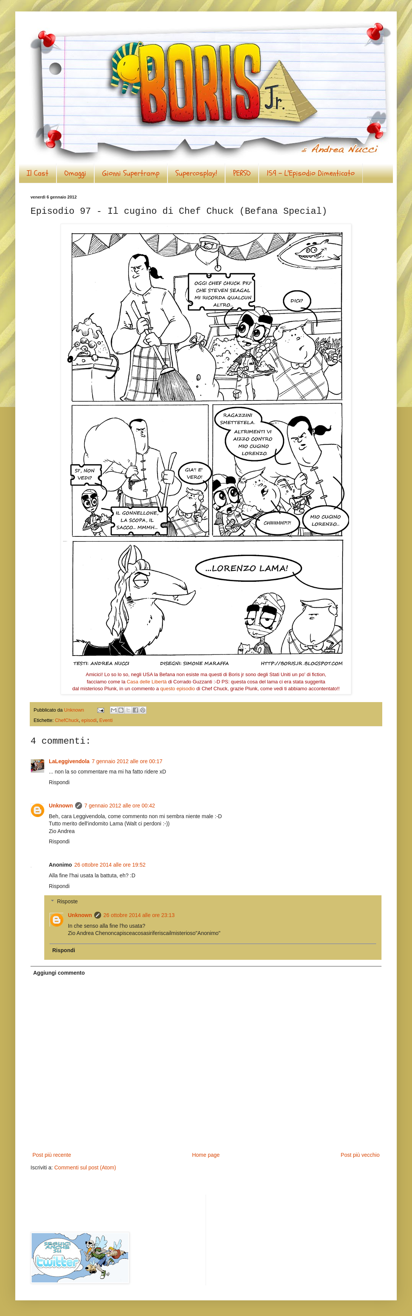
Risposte (67, 902)
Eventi (106, 720)
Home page (205, 1155)
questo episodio (177, 688)
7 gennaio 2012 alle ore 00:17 (127, 761)
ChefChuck (67, 720)
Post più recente (51, 1155)
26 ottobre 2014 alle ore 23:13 (139, 915)
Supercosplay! (196, 173)
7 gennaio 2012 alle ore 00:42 (119, 806)
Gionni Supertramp (130, 173)
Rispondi (59, 782)
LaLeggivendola (69, 761)
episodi (89, 720)
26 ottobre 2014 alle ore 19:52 (110, 865)
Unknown (61, 806)
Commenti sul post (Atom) (85, 1167)
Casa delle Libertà (147, 682)
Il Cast (37, 173)
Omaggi (75, 173)
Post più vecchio (360, 1155)
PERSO (242, 173)
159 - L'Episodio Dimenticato (311, 173)
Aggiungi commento (59, 973)
